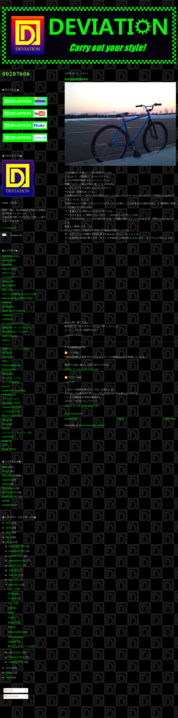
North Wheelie (9, 336)
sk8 (4, 501)
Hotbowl (6, 302)
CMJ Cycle (8, 357)
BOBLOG (7, 441)
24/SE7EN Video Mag (13, 390)
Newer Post (71, 418)
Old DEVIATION (10, 256)
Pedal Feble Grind (17, 632)
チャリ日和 (14, 589)
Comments (11, 696)
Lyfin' (4, 445)
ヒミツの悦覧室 (10, 382)
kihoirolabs (8, 373)
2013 (9, 532)
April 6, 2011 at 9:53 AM (81, 406)
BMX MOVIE (9, 475)
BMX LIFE (7, 290)
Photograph (8, 488)
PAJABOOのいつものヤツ (16, 331)
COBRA (12, 608)
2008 (9, 677)
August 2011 (16, 565)
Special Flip (14, 641)
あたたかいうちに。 (13, 378)
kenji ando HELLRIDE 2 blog (17, 298)
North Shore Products (13, 311)
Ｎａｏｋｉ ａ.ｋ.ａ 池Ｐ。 (18, 432)
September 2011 (18, 560)
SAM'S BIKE (8, 260)
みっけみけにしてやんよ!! (16, 323)
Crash (11, 617)
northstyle (7, 319)
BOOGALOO (9, 369)
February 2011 (17, 657)
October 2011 (16, 556)
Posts (8, 690)
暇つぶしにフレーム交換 (21, 646)
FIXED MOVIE (10, 496)
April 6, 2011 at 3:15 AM (81, 369)
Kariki (11, 612)
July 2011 (14, 570)
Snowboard (8, 505)
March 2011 (15, 652)
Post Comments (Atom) (91, 425)
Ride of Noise (9, 269)
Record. (6, 386)
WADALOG (8, 281)
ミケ (70, 352)
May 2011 (14, 580)
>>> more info (9, 228)
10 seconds (14, 598)
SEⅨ (4, 361)
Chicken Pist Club (11, 407)
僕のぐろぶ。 (9, 273)
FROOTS (7, 353)
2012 (9, 537)
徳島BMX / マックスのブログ (18, 327)
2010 (9, 668)
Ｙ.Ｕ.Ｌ (6, 344)
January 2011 (16, 662)
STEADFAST (9, 394)
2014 (9, 527)
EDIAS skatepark (11, 365)
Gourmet (6, 480)
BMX (4, 467)
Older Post (170, 418)
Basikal (6, 428)
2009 (9, 673)
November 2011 (17, 551)
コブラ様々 (14, 603)
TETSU (72, 377)
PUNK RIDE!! (9, 449)
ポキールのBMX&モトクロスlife (19, 294)
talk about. (7, 420)
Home (121, 418)
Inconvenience (76, 79)
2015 (9, 523)
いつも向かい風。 (12, 411)
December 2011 (17, 546)
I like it (5, 340)
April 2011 (14, 584)
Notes (5, 484)
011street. (7, 424)
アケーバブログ (10, 399)
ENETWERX (9, 285)
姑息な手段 (14, 622)
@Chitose (13, 593)
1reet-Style (8, 436)
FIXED (79, 335)
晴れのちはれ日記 (12, 415)
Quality (11, 627)
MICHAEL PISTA (11, 403)
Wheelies (7, 264)
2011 (9, 542)
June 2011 (15, 575)
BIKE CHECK (9, 492)
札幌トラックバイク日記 (15, 348)
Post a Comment (74, 413)
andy (135, 238)
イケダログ (8, 277)
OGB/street (8, 306)
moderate (7, 315)
